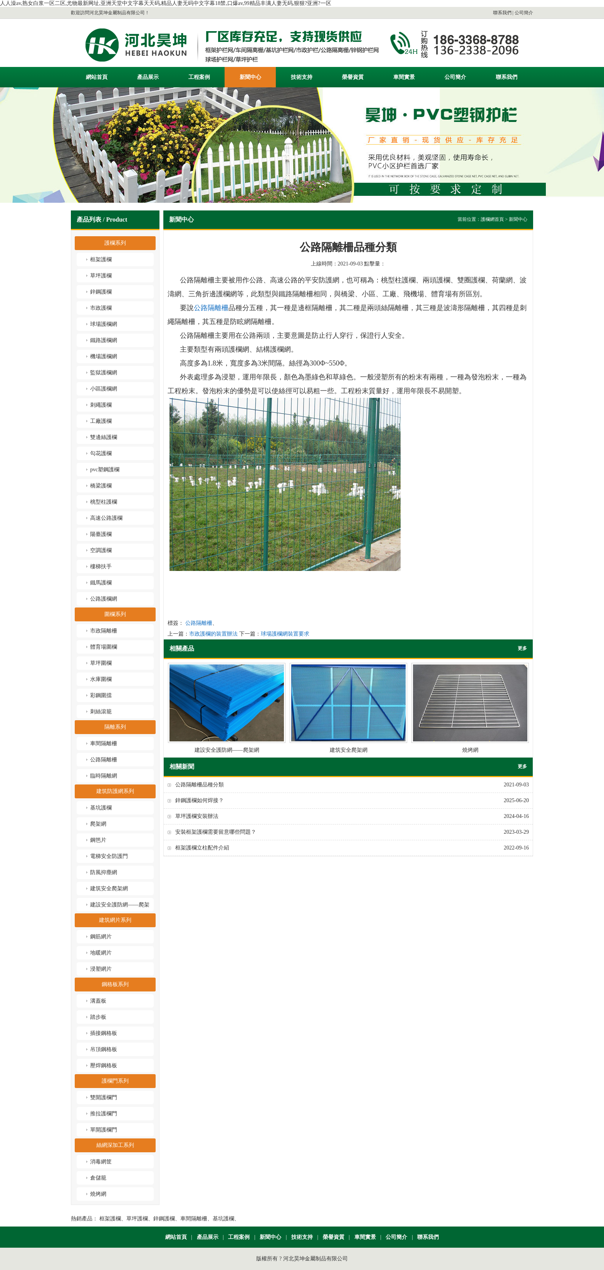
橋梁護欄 (101, 486)
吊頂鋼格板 (103, 1049)
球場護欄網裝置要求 (285, 634)
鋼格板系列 (115, 984)
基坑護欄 (101, 808)
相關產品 (181, 648)
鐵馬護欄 (101, 583)
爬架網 (98, 824)
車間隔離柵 (103, 743)
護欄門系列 (115, 1081)
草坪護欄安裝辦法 (196, 816)
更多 (522, 648)
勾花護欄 (101, 453)
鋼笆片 (98, 840)
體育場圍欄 (103, 647)
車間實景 (404, 77)
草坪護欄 (101, 276)
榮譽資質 (353, 77)
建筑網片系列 (115, 920)
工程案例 (199, 77)
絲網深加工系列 (115, 1145)
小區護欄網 (103, 389)
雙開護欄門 (103, 1097)
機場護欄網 (103, 356)
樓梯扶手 (101, 566)
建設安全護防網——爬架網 (226, 708)
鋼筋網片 (101, 937)
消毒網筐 (101, 1162)
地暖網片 (101, 953)
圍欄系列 (115, 614)
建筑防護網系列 (115, 791)
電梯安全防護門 (109, 856)
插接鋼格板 (103, 1033)
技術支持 (301, 77)
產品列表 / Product (102, 219)
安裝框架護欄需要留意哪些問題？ (215, 832)
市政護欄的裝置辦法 (213, 634)
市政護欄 (101, 308)
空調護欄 (101, 550)
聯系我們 (502, 12)
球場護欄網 (103, 324)
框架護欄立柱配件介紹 (202, 848)
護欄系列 (115, 243)
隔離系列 (115, 727)
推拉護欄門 (103, 1113)
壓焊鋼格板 (103, 1065)
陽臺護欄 (101, 534)
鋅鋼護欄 (101, 292)
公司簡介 (524, 12)
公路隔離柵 (103, 760)
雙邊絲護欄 (103, 437)
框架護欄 (101, 259)
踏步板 (98, 1017)
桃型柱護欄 (103, 502)
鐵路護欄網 (103, 340)
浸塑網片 (101, 969)
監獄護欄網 (103, 372)
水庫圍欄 (101, 679)
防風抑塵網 (103, 872)
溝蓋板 (98, 1001)
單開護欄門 (103, 1130)
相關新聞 (181, 766)
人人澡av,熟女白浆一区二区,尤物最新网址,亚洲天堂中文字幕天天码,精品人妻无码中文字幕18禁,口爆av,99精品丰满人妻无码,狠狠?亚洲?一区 (165, 3)
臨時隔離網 (103, 776)
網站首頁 (96, 77)
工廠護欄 (101, 421)
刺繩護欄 (101, 405)
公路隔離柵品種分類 (199, 785)
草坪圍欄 (101, 663)
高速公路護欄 (106, 518)
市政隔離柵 (103, 631)
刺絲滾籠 (101, 711)
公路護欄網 (103, 599)
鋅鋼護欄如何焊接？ (199, 800)
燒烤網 (98, 1194)
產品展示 (148, 77)
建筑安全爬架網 (109, 888)
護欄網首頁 (492, 219)
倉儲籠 (98, 1178)
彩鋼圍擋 (101, 695)
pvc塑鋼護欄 (104, 469)
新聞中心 (250, 77)
